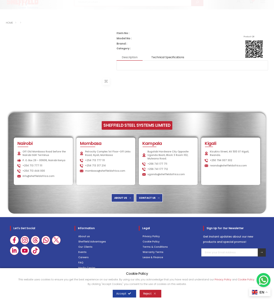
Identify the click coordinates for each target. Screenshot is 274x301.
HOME (9, 22)
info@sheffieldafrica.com (49, 3)
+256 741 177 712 (157, 169)
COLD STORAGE (232, 3)
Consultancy (257, 3)
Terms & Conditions (155, 247)
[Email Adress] (229, 252)
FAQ (80, 262)
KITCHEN (191, 3)
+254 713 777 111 (16, 3)
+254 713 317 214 (95, 165)
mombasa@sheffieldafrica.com (105, 171)
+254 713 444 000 (34, 171)
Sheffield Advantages (92, 241)
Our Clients (85, 247)
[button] (239, 12)
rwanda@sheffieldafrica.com (228, 165)
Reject (149, 294)
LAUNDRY (209, 3)
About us (84, 236)
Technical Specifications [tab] (167, 57)
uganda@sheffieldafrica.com (166, 174)
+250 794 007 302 (221, 160)
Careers (83, 257)
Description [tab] (129, 57)
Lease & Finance (153, 257)
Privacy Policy (151, 236)
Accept (123, 294)
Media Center (86, 268)
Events (82, 252)
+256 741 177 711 (157, 164)
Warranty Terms (153, 252)
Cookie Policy (151, 241)
